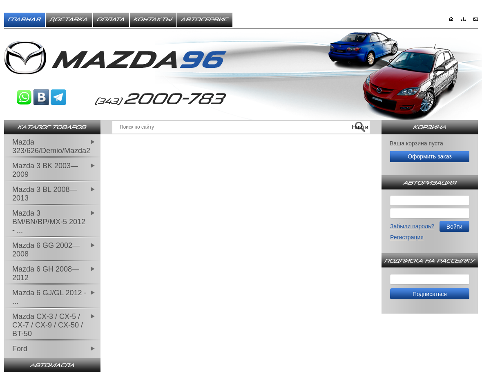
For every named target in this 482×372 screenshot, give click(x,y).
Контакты (153, 19)
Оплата (111, 19)
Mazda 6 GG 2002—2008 (46, 249)
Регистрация (407, 237)
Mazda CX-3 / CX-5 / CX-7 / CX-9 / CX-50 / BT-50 (47, 325)
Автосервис (204, 19)
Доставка (69, 19)
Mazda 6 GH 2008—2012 (45, 273)
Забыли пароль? (412, 226)
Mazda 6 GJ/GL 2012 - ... (49, 297)
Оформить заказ (430, 156)
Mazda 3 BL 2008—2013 (44, 193)
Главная (24, 19)
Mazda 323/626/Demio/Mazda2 (51, 146)
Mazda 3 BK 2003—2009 (45, 170)
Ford (19, 349)
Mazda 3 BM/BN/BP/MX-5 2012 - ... (48, 221)
